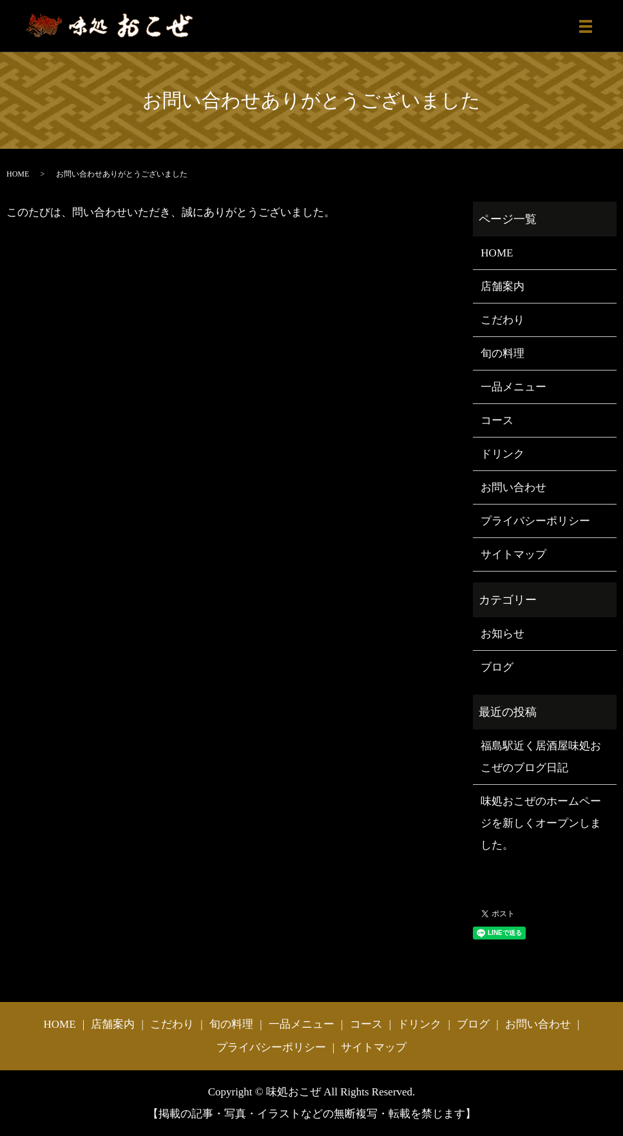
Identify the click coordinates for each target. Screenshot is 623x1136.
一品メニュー (513, 387)
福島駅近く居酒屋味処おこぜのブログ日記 (541, 757)
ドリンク (502, 454)
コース (497, 420)
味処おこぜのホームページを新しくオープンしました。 (541, 823)
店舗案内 (502, 286)
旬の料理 (502, 353)
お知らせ (502, 634)
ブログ (497, 667)
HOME (17, 173)
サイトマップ (513, 554)
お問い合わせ (513, 487)
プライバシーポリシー (535, 521)
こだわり (502, 320)
